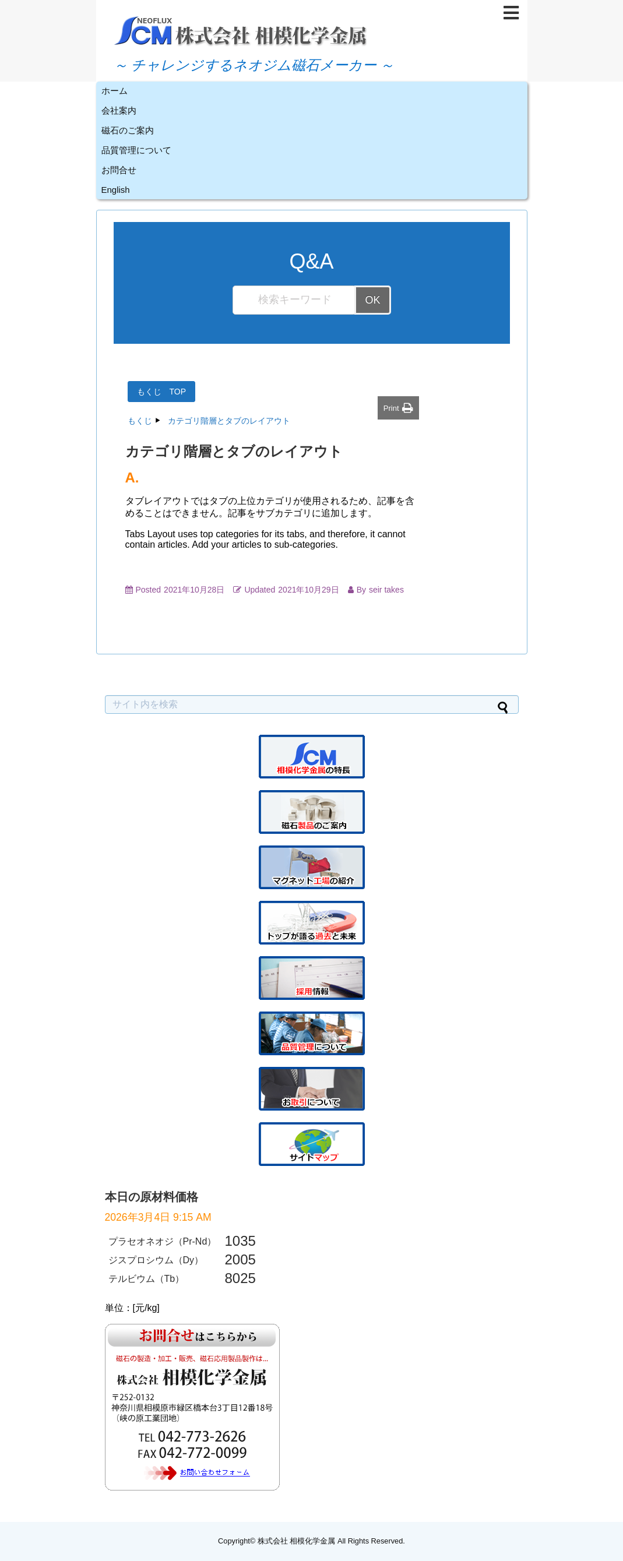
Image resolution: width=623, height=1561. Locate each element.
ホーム (114, 91)
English (115, 190)
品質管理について (136, 150)
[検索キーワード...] (295, 300)
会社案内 (118, 110)
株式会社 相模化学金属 (297, 1541)
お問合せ (118, 170)
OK (372, 300)
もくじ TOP (161, 391)
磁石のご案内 (127, 130)
